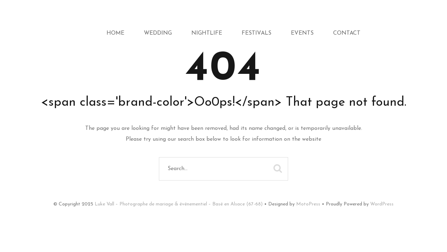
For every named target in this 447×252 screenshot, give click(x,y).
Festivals (256, 33)
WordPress (382, 204)
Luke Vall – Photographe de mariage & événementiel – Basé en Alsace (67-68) (179, 204)
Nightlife (206, 33)
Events (302, 33)
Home (115, 33)
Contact (346, 33)
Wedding (158, 33)
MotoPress (308, 204)
